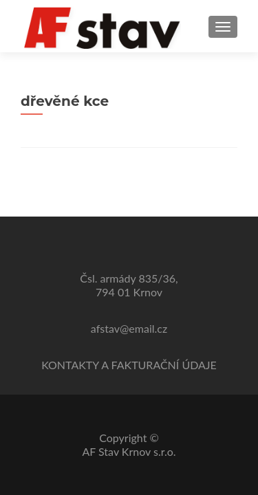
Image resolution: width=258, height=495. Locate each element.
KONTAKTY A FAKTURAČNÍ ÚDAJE (129, 364)
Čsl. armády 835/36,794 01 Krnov (129, 285)
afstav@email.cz (129, 328)
